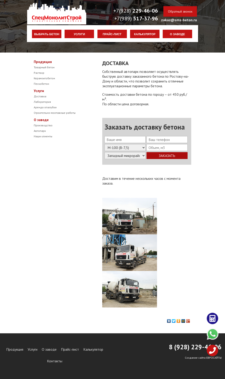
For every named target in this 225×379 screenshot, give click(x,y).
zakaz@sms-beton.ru (179, 20)
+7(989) (136, 18)
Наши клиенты (43, 136)
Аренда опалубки (45, 107)
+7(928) (135, 10)
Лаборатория (42, 101)
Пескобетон (41, 83)
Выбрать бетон (46, 34)
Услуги (79, 34)
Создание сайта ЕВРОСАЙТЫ (203, 357)
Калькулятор (145, 34)
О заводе (177, 34)
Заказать (167, 155)
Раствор (39, 72)
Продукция (43, 62)
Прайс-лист (112, 34)
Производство (43, 125)
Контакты (54, 361)
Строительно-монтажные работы (55, 112)
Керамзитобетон (44, 78)
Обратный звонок (180, 11)
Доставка (40, 96)
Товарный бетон (44, 67)
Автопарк (40, 131)
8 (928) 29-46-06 (195, 347)
